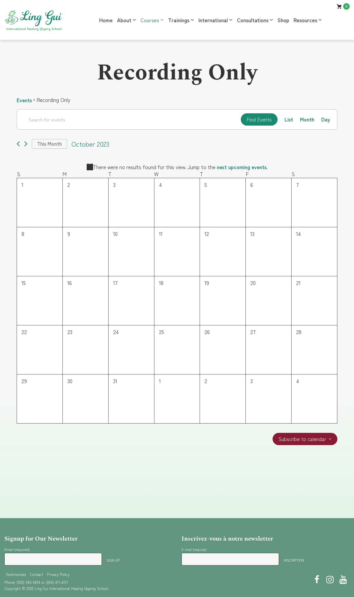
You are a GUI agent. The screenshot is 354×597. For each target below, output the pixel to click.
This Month (50, 144)
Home (106, 20)
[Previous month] (18, 144)
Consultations (252, 20)
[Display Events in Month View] (307, 120)
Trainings (178, 20)
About (124, 20)
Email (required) (18, 549)
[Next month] (25, 144)
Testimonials (16, 574)
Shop (283, 20)
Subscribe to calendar (301, 440)
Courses (149, 20)
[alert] (177, 167)
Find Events (257, 119)
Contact (36, 574)
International (213, 20)
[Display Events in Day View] (325, 120)
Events (25, 100)
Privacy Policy (58, 574)
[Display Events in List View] (288, 120)
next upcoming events (241, 167)
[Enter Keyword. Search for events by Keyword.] (127, 119)
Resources (305, 20)
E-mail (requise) (195, 549)
